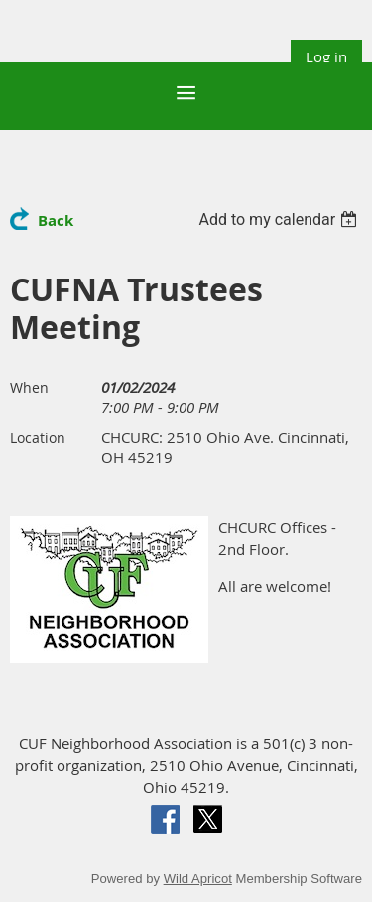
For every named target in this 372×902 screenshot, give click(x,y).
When (29, 387)
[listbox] (280, 219)
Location (37, 437)
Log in (326, 56)
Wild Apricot (198, 878)
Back (55, 220)
